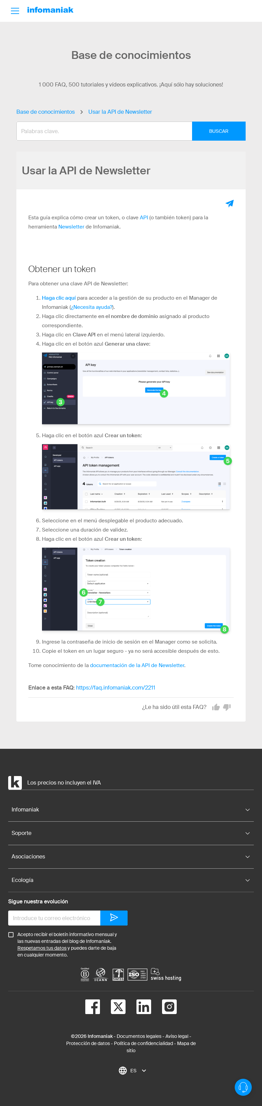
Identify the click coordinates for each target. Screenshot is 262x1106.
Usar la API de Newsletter (120, 111)
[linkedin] (138, 1007)
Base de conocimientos (45, 111)
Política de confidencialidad (143, 1043)
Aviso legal (176, 1036)
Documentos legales (139, 1036)
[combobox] (125, 131)
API (144, 217)
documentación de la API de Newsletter (137, 665)
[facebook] (92, 1007)
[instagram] (164, 1007)
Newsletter (71, 226)
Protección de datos (88, 1043)
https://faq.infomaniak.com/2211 (115, 687)
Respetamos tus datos (42, 948)
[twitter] (113, 1007)
